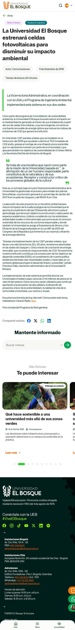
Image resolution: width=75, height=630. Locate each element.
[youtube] (26, 525)
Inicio (16, 627)
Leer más (11, 452)
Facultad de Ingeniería (36, 23)
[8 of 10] (51, 464)
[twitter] (33, 525)
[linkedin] (41, 525)
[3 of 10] (28, 464)
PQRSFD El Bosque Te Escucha (19, 613)
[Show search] (61, 6)
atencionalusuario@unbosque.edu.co (21, 548)
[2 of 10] (21, 464)
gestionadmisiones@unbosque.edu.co (22, 583)
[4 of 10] (33, 464)
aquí (33, 300)
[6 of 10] (42, 464)
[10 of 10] (60, 464)
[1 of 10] (14, 464)
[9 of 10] (56, 464)
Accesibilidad (59, 627)
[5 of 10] (37, 464)
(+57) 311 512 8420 (25, 580)
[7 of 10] (47, 464)
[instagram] (11, 525)
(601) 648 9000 (17, 545)
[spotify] (48, 525)
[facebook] (4, 525)
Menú (37, 627)
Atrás (10, 15)
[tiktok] (19, 525)
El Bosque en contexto (54, 386)
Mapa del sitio (11, 620)
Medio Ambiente (13, 23)
